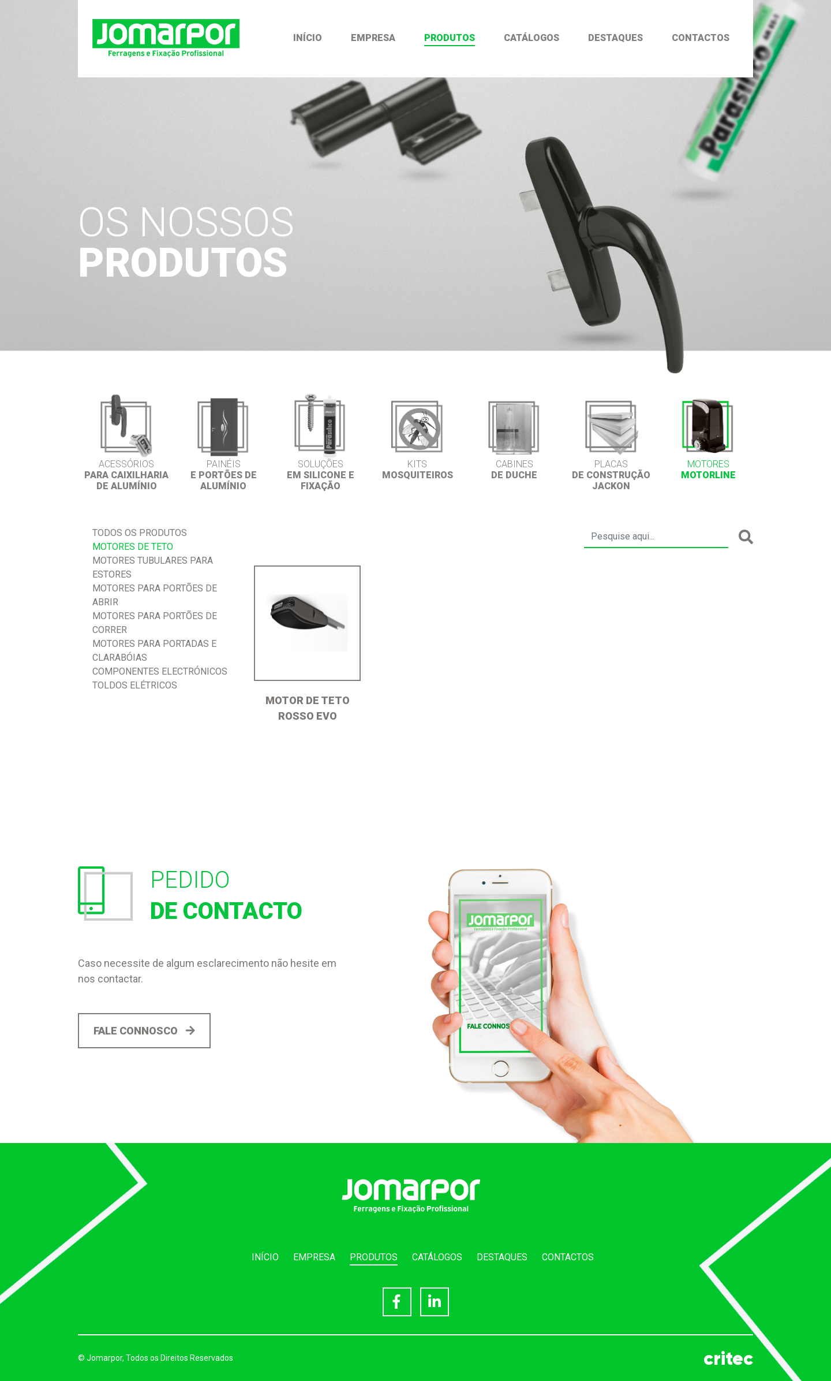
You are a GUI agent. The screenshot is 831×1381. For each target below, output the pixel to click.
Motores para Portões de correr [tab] (154, 623)
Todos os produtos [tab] (139, 532)
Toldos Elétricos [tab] (134, 685)
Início (307, 37)
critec (728, 1358)
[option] (126, 442)
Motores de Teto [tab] (132, 546)
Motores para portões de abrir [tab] (154, 595)
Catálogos (531, 37)
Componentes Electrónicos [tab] (159, 671)
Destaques (615, 37)
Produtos (449, 37)
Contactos (700, 37)
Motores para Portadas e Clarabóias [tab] (154, 650)
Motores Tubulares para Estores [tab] (152, 567)
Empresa (373, 37)
